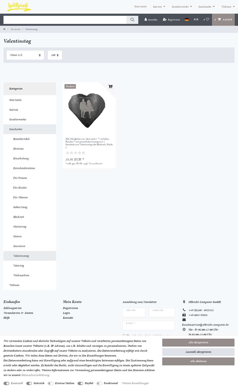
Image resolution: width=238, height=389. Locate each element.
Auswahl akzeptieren (198, 352)
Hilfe (6, 318)
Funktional (111, 383)
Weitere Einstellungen (135, 383)
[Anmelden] (151, 20)
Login (66, 313)
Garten (157, 7)
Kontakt (68, 318)
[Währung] (196, 19)
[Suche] (132, 20)
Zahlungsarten (12, 308)
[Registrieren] (171, 20)
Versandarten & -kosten (18, 313)
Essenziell (17, 383)
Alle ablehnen (198, 361)
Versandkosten (95, 163)
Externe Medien (64, 383)
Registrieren (70, 308)
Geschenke (204, 7)
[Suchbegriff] (64, 20)
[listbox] (89, 108)
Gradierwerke (180, 7)
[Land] (186, 19)
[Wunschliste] (206, 20)
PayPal (89, 383)
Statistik (38, 383)
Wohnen (226, 7)
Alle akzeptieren (198, 342)
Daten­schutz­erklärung (35, 375)
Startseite (140, 6)
